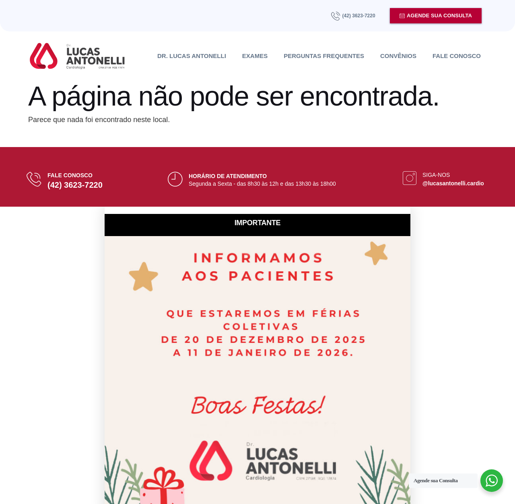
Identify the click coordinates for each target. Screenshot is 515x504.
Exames (255, 55)
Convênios (398, 55)
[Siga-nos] (409, 178)
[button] (257, 210)
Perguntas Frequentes (324, 55)
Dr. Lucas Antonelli (191, 55)
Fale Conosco (457, 55)
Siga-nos (436, 175)
